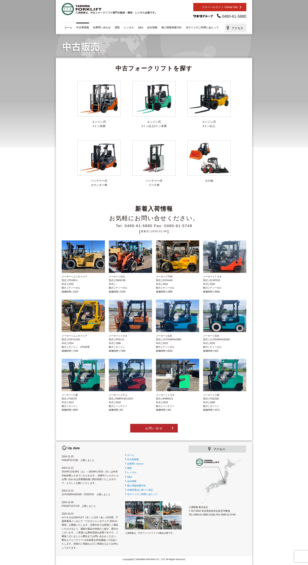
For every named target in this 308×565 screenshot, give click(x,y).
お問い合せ (154, 428)
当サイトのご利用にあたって (202, 27)
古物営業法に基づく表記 (139, 490)
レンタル (129, 27)
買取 (117, 27)
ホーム (68, 27)
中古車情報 (82, 27)
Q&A (140, 27)
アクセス (237, 28)
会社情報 (152, 27)
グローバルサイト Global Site (220, 7)
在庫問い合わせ (102, 27)
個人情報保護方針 (171, 27)
